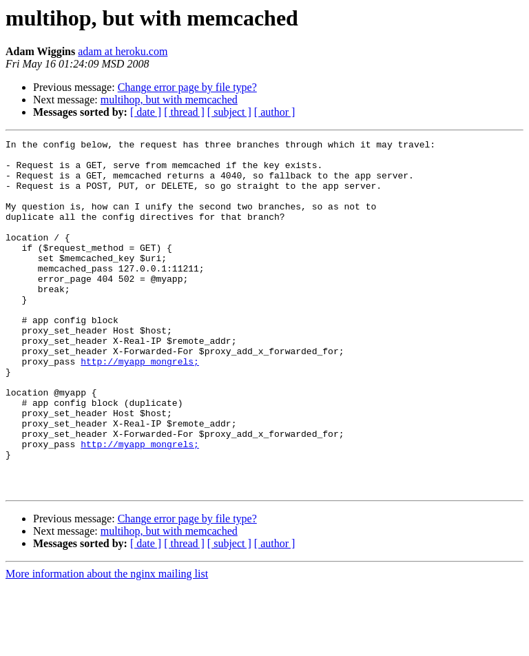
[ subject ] (229, 112)
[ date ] (145, 112)
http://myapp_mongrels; (140, 406)
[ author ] (274, 112)
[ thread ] (184, 112)
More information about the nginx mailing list (107, 644)
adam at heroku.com (122, 51)
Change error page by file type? (187, 87)
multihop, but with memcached (169, 99)
